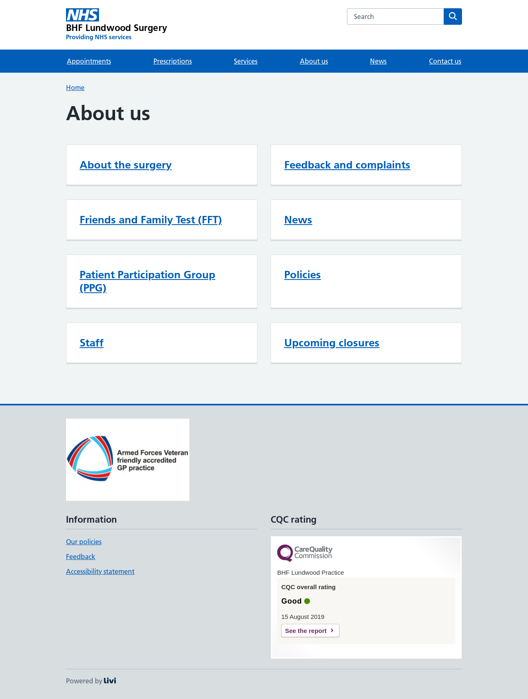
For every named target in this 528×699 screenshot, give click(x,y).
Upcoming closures (332, 342)
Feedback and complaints (347, 164)
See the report (306, 630)
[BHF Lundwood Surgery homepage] (116, 24)
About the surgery (126, 164)
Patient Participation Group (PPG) (147, 281)
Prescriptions (172, 61)
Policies (302, 274)
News (378, 61)
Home (75, 87)
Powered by (91, 681)
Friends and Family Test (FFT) (151, 219)
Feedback (80, 556)
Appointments (89, 61)
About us (314, 61)
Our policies (83, 542)
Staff (92, 342)
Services (245, 61)
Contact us (445, 61)
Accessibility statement (100, 571)
